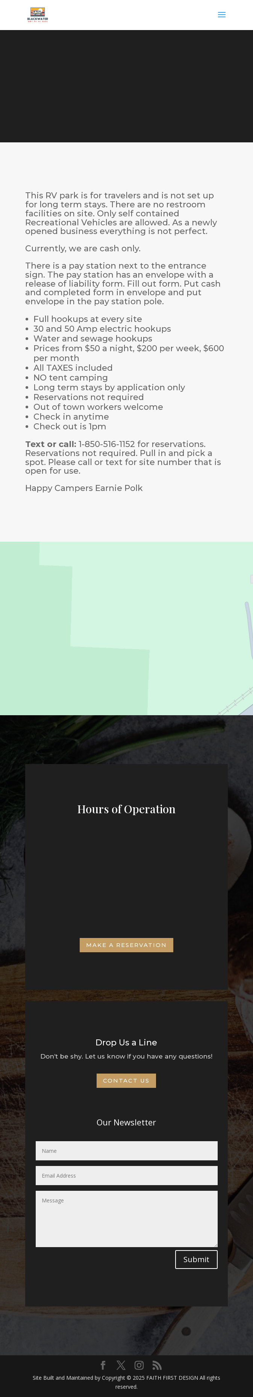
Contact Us (126, 1080)
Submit (196, 1259)
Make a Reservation (126, 944)
